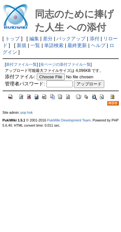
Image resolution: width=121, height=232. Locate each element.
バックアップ (71, 38)
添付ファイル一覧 (21, 64)
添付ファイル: (20, 76)
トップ (12, 38)
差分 (48, 38)
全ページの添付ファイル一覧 (65, 64)
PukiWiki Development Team (69, 120)
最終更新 (77, 45)
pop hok (27, 112)
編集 (34, 38)
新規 (21, 45)
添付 (94, 38)
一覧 (35, 45)
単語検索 (54, 45)
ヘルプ (98, 45)
